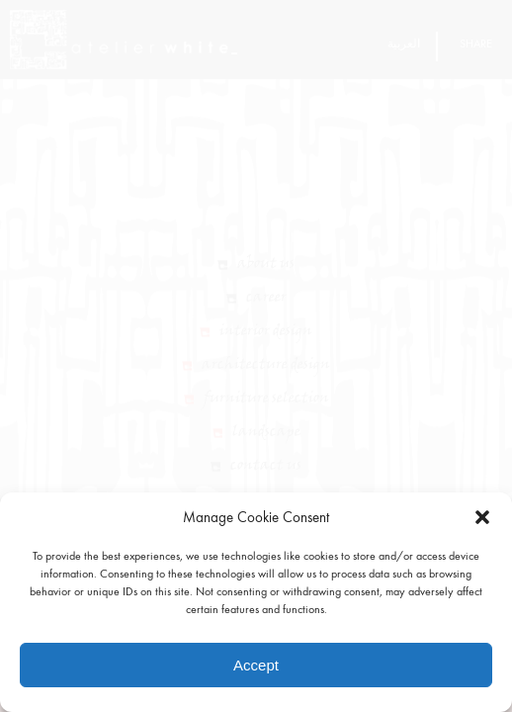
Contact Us (265, 490)
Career (266, 322)
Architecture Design (266, 389)
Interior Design (265, 356)
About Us (266, 289)
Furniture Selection (266, 423)
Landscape (266, 457)
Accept (256, 665)
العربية (403, 43)
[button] (482, 517)
